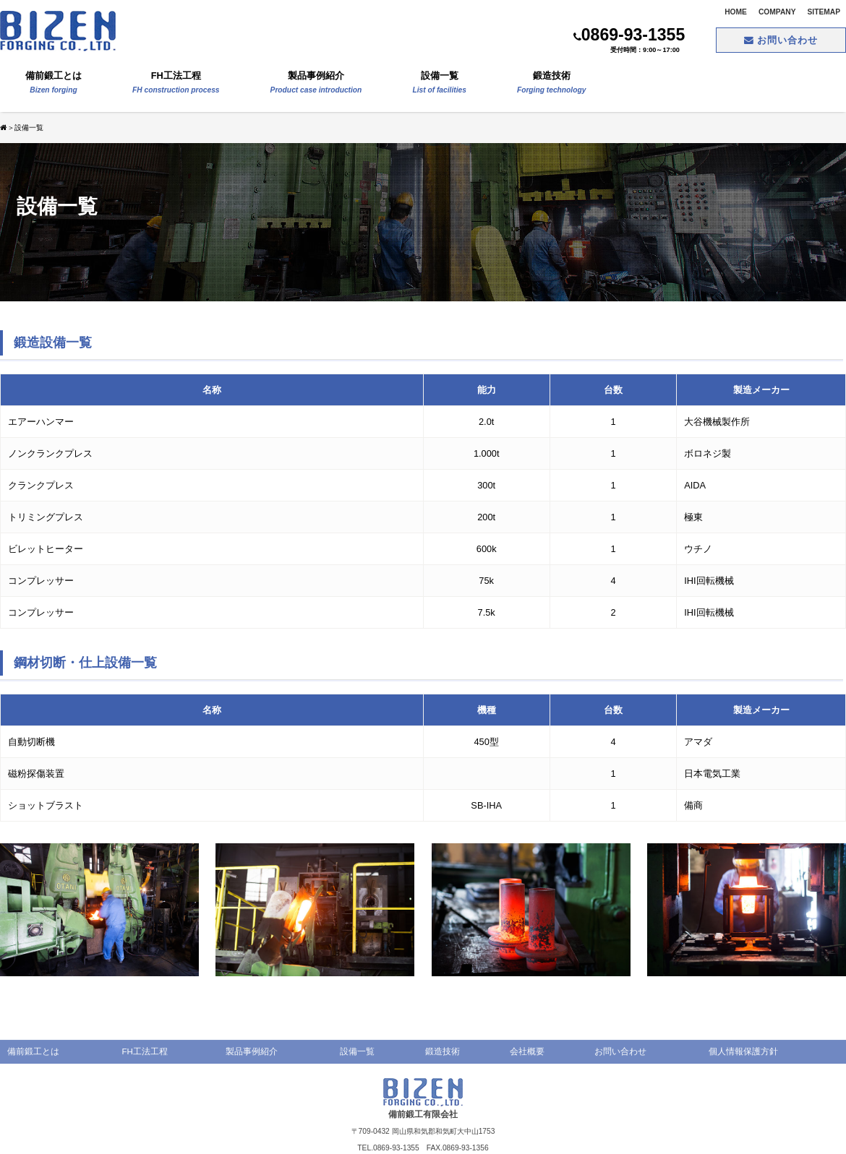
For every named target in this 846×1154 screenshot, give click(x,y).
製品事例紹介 (316, 84)
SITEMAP (824, 12)
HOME (736, 12)
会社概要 (527, 1058)
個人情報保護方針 (743, 1058)
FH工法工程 (176, 84)
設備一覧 (439, 84)
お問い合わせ (781, 40)
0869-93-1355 (629, 34)
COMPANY (777, 12)
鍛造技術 (551, 84)
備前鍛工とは (53, 84)
